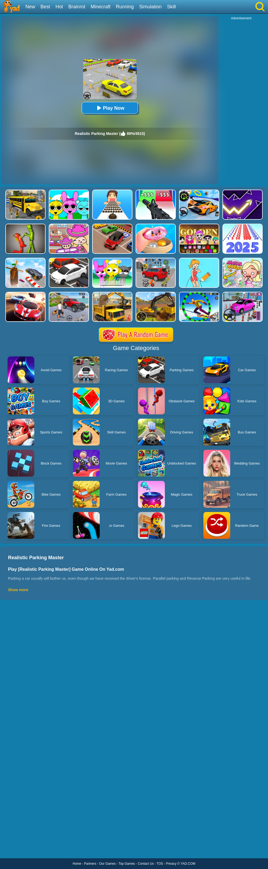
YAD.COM (188, 864)
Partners (90, 864)
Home (77, 864)
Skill (171, 6)
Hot (59, 6)
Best (45, 6)
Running (125, 6)
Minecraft (100, 6)
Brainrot (76, 6)
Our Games (107, 864)
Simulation (150, 6)
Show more (18, 590)
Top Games (126, 864)
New (30, 6)
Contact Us (146, 864)
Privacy (171, 864)
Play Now (109, 108)
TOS (160, 864)
